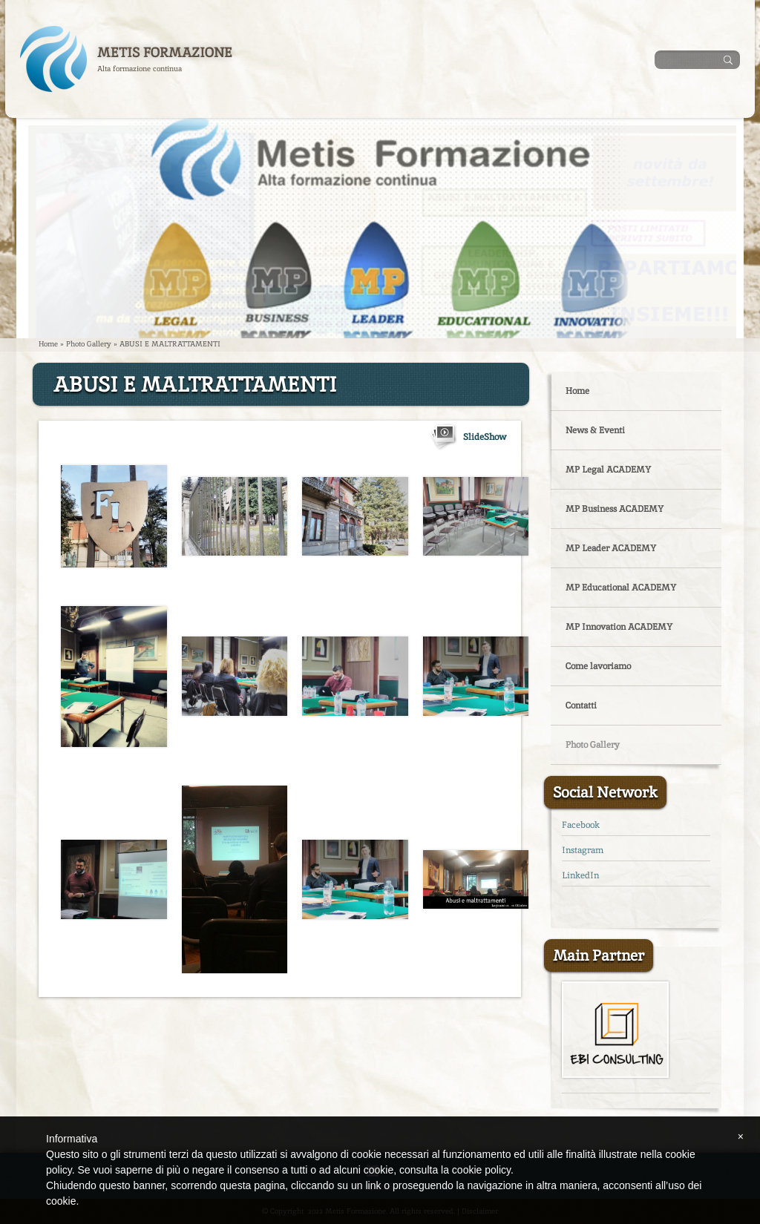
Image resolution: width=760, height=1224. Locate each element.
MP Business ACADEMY (615, 509)
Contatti (581, 705)
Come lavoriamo (598, 666)
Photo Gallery (88, 344)
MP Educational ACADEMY (621, 587)
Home (48, 344)
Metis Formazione (164, 52)
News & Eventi (595, 430)
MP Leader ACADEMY (611, 548)
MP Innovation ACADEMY (619, 627)
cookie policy (481, 1170)
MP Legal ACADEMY (608, 470)
